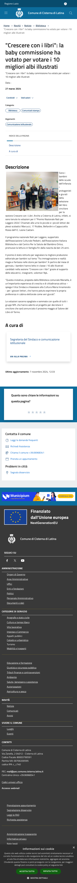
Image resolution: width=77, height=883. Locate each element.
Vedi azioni (27, 98)
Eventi (10, 733)
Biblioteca (41, 25)
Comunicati (12, 711)
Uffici (9, 584)
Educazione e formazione (19, 663)
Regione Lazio (11, 3)
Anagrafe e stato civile (18, 617)
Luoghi (10, 729)
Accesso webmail (11, 788)
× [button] (74, 848)
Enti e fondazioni (15, 588)
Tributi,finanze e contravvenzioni (23, 672)
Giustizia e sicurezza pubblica (21, 667)
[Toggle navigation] (6, 13)
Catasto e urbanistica (17, 640)
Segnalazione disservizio (19, 810)
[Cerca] (71, 13)
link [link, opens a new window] (61, 865)
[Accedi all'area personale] (65, 3)
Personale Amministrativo (20, 598)
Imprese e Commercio (18, 632)
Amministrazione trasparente (22, 834)
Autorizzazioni (14, 686)
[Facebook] (7, 561)
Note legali (12, 843)
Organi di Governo (16, 574)
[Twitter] (15, 561)
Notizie (27, 25)
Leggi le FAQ (13, 815)
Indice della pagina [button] (19, 135)
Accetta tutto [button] (27, 871)
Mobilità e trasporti (16, 648)
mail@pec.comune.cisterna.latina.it (25, 771)
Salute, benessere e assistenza (22, 682)
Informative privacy (17, 839)
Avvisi (10, 715)
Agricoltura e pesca (16, 691)
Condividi (12, 98)
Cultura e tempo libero (18, 622)
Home (7, 25)
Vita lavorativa (14, 627)
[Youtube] (23, 561)
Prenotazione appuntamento (21, 805)
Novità (17, 25)
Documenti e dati (15, 603)
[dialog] (38, 863)
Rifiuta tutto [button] (50, 871)
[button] (38, 877)
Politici (10, 593)
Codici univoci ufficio (12, 782)
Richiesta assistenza (17, 819)
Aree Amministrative (17, 579)
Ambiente (12, 677)
